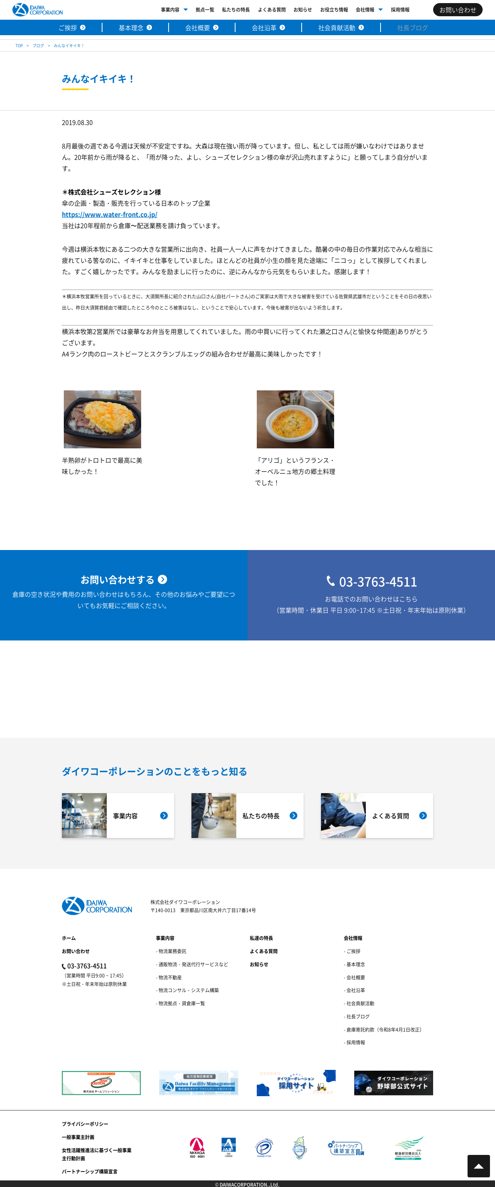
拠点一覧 (205, 9)
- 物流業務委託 (171, 951)
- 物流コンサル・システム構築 (187, 990)
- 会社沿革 (354, 990)
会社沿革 (264, 27)
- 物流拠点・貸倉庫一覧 (180, 1003)
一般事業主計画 (78, 1137)
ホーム (69, 938)
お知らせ (303, 9)
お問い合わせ (76, 951)
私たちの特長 (236, 9)
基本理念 (131, 27)
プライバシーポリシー (85, 1124)
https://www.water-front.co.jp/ (109, 214)
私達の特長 (261, 938)
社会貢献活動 (336, 27)
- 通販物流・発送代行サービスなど (192, 964)
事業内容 (170, 9)
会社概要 (197, 27)
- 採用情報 (354, 1042)
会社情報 (365, 9)
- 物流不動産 (169, 977)
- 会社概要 (354, 977)
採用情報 (400, 9)
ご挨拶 (67, 27)
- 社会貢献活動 (359, 1003)
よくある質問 (272, 9)
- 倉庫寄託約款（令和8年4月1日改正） (384, 1029)
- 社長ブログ (357, 1016)
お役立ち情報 (334, 9)
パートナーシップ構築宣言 (90, 1171)
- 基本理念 (354, 964)
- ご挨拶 (352, 951)
